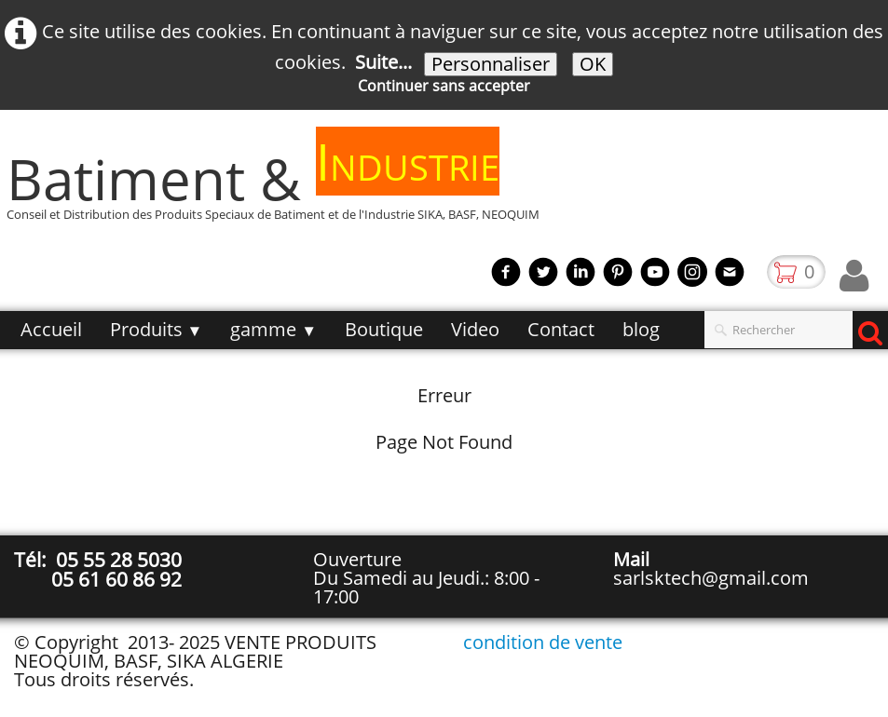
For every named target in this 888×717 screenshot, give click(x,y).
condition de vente (542, 642)
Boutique (384, 329)
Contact (560, 329)
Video (475, 329)
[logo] (280, 187)
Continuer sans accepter (444, 85)
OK (593, 64)
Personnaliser (490, 64)
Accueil (51, 329)
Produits (156, 329)
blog (641, 329)
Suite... (383, 61)
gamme (273, 329)
